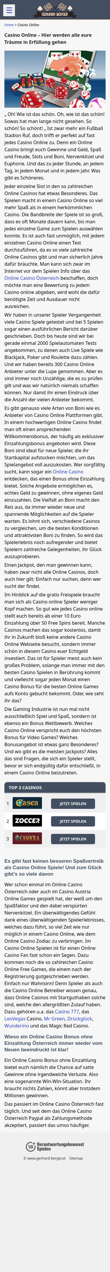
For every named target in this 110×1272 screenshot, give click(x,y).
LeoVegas (15, 1018)
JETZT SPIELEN (73, 803)
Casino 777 (67, 1011)
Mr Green (54, 1018)
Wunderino (16, 1025)
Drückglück (79, 1018)
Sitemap (76, 1158)
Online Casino (68, 471)
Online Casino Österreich (31, 278)
